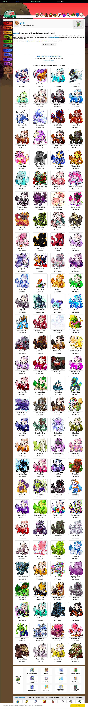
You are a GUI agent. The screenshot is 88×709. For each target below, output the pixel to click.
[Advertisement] (51, 7)
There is (41, 41)
